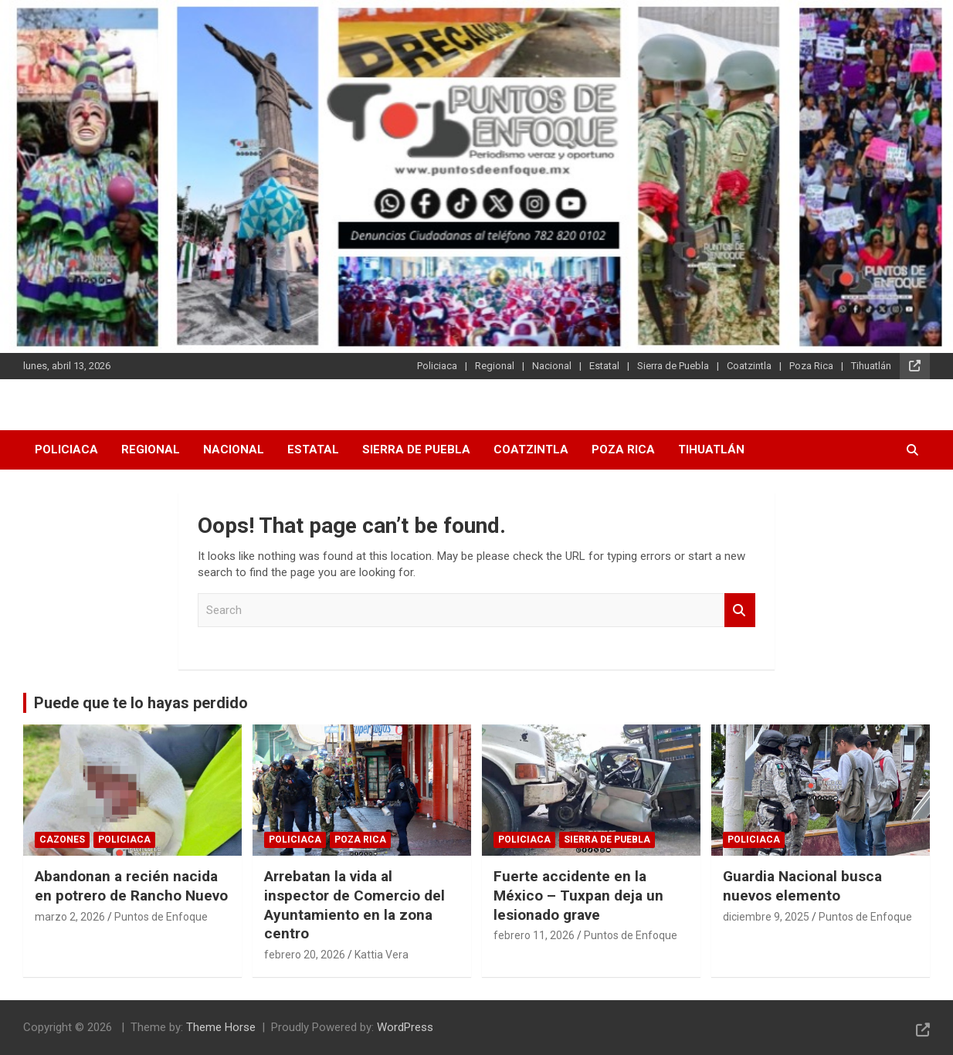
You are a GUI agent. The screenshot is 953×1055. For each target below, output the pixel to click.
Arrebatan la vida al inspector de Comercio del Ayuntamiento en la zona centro (354, 904)
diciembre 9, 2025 (766, 917)
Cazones (62, 839)
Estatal (604, 365)
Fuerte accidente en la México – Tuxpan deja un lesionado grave (578, 895)
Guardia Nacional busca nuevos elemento (802, 885)
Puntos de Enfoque (161, 917)
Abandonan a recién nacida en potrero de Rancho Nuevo (131, 885)
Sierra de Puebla (673, 365)
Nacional (551, 365)
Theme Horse (221, 1027)
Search (739, 610)
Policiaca (437, 365)
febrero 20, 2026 (304, 954)
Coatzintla (749, 365)
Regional (494, 365)
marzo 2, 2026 (70, 917)
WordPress (405, 1027)
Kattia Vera (381, 954)
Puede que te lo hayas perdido (141, 703)
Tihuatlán (871, 365)
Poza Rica (811, 365)
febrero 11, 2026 (534, 935)
